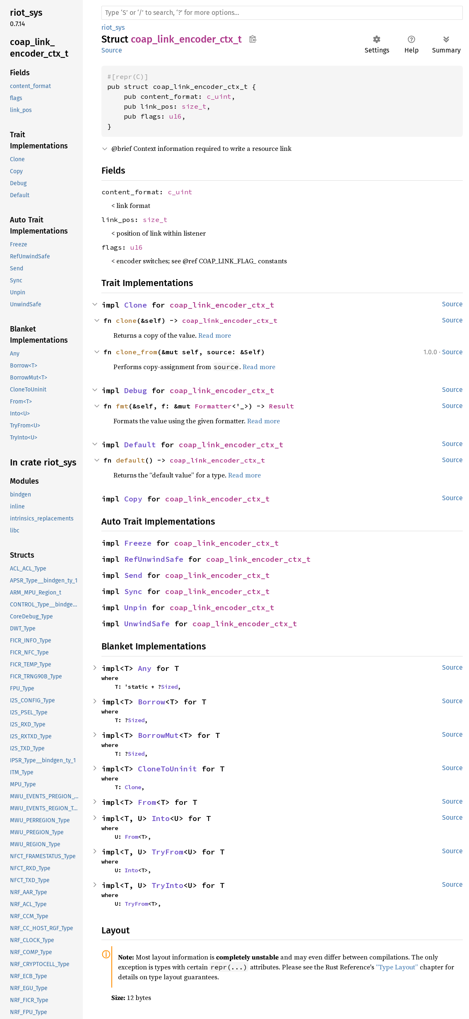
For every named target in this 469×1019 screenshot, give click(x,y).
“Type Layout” (397, 966)
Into (161, 818)
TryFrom (167, 852)
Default (140, 444)
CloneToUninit (167, 768)
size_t (194, 106)
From (147, 802)
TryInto (167, 885)
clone (126, 320)
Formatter (213, 406)
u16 (175, 116)
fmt (122, 406)
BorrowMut (158, 735)
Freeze (138, 543)
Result (281, 406)
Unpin (135, 607)
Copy (133, 499)
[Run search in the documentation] (282, 13)
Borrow (151, 701)
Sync (133, 591)
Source (111, 50)
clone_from (136, 352)
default (130, 460)
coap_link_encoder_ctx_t (222, 305)
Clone (135, 305)
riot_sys (113, 27)
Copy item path (253, 39)
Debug (135, 390)
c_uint (219, 96)
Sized (169, 686)
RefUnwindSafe (153, 559)
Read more (214, 335)
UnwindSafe (147, 623)
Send (133, 575)
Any (145, 668)
